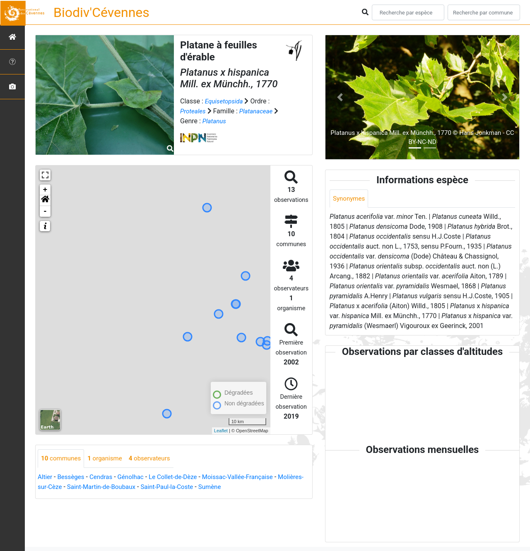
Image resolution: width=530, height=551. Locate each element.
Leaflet (221, 430)
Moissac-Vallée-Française (248, 477)
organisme (108, 458)
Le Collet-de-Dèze (180, 477)
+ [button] (45, 190)
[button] (45, 200)
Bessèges (72, 477)
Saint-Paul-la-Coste (201, 487)
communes (62, 458)
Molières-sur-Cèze (64, 487)
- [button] (45, 211)
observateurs (155, 458)
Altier (45, 477)
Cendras (104, 477)
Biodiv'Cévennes (101, 12)
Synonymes (350, 199)
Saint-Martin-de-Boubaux (132, 487)
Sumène (247, 487)
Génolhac (135, 477)
